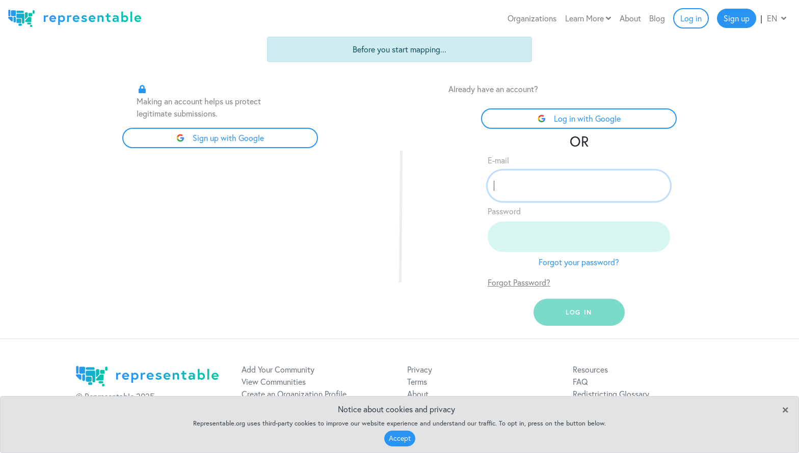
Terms (417, 382)
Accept (400, 438)
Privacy (419, 369)
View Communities (274, 382)
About (630, 18)
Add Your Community (278, 369)
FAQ (580, 382)
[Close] (785, 409)
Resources (590, 369)
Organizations (532, 18)
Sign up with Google (220, 138)
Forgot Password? (519, 282)
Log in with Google (579, 119)
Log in (691, 18)
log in (579, 312)
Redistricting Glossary (611, 394)
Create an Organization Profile (294, 394)
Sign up (737, 18)
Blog (657, 18)
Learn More (588, 18)
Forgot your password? (579, 262)
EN (776, 18)
